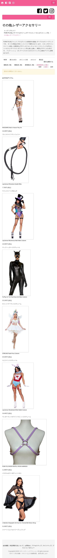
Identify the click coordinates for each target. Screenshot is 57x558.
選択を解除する (48, 62)
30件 (45, 67)
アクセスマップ (37, 545)
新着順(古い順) (29, 65)
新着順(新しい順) (42, 65)
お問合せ (27, 545)
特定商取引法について (16, 545)
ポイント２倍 (24, 60)
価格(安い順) (7, 65)
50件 (40, 67)
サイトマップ (47, 545)
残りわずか (13, 60)
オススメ (33, 60)
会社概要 (5, 545)
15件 (51, 67)
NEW (5, 60)
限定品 (41, 60)
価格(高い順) (18, 65)
